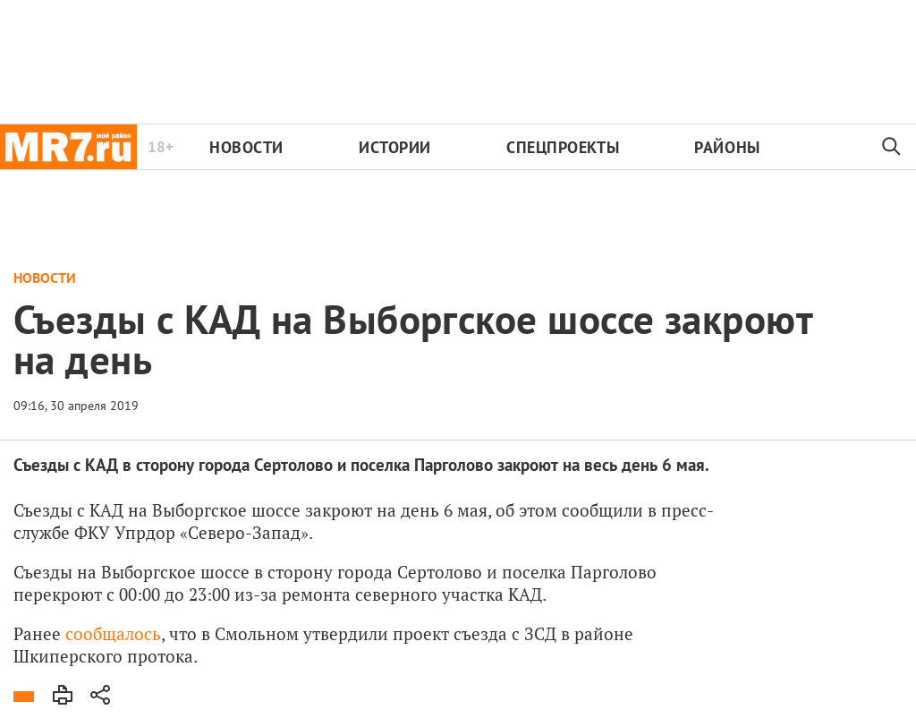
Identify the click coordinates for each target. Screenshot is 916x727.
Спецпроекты (562, 147)
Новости (246, 147)
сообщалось (113, 633)
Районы (726, 147)
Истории (395, 147)
